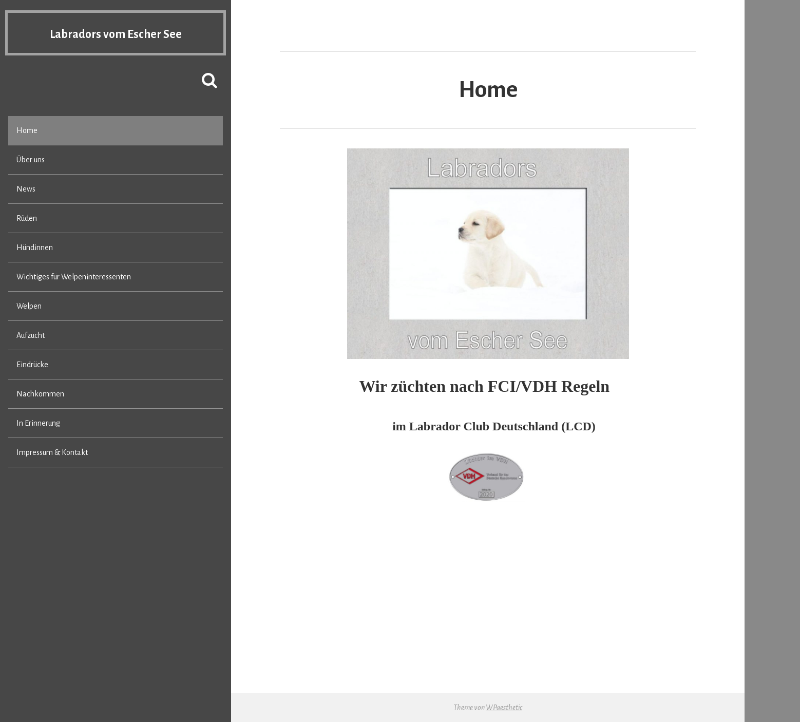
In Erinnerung (38, 423)
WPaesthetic (504, 708)
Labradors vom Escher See (115, 34)
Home (26, 130)
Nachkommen (40, 394)
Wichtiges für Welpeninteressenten (73, 277)
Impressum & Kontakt (52, 452)
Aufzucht (30, 335)
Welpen (29, 306)
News (25, 189)
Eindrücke (32, 364)
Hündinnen (34, 247)
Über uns (30, 160)
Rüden (26, 218)
